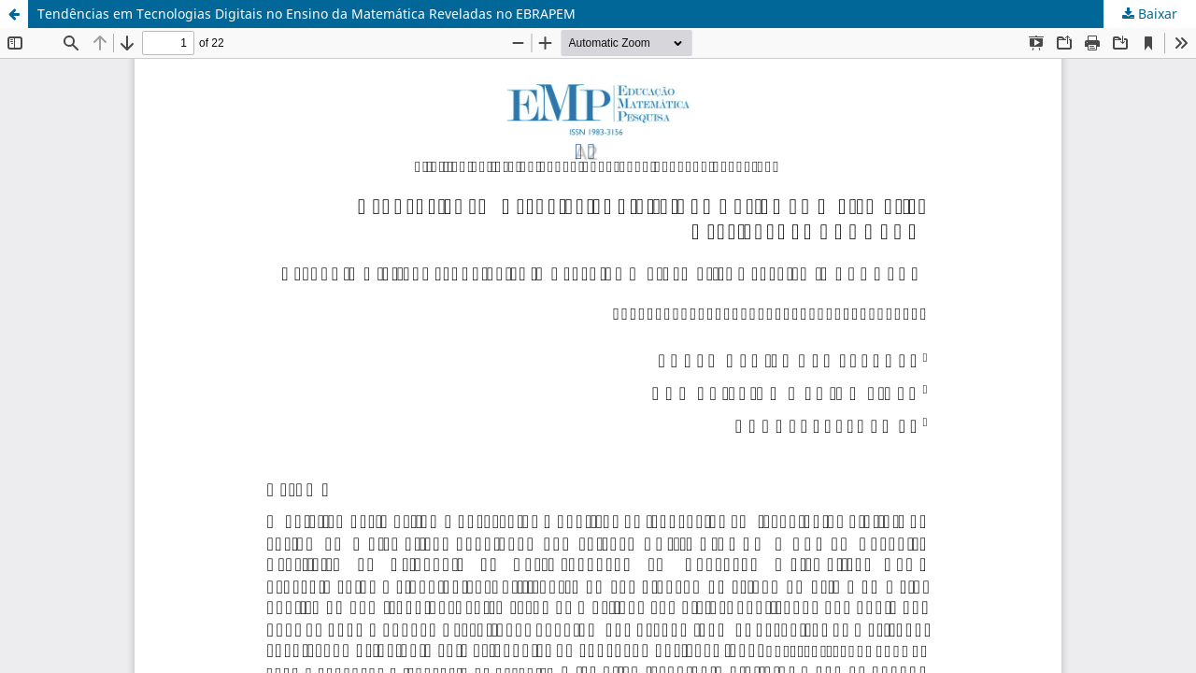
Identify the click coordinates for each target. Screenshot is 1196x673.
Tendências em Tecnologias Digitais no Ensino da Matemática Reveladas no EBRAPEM (306, 13)
